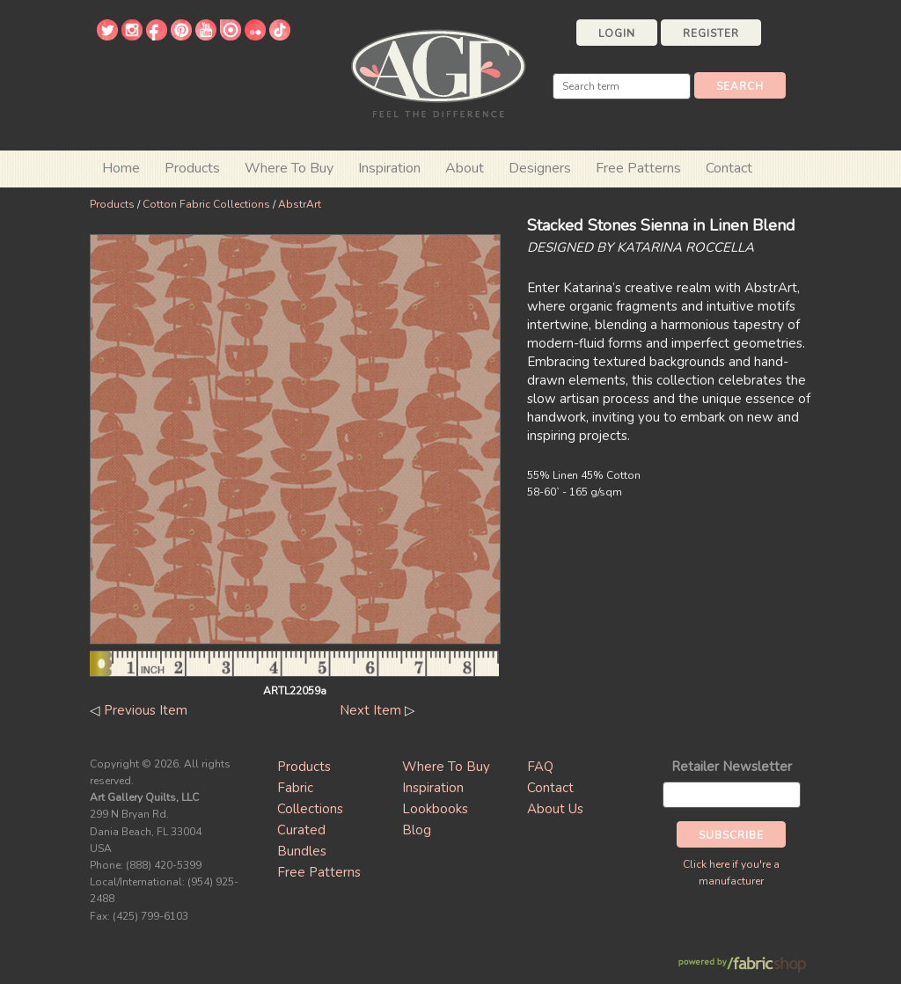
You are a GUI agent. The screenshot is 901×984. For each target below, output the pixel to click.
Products (112, 204)
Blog (416, 830)
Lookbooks (435, 809)
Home (121, 168)
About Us (555, 809)
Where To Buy (446, 766)
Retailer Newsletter (731, 766)
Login (616, 33)
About (464, 168)
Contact (729, 168)
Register (711, 33)
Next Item (370, 710)
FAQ (540, 766)
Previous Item (145, 710)
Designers (540, 168)
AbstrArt (299, 204)
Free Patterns (638, 168)
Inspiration (389, 168)
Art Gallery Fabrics (438, 72)
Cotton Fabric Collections (206, 204)
